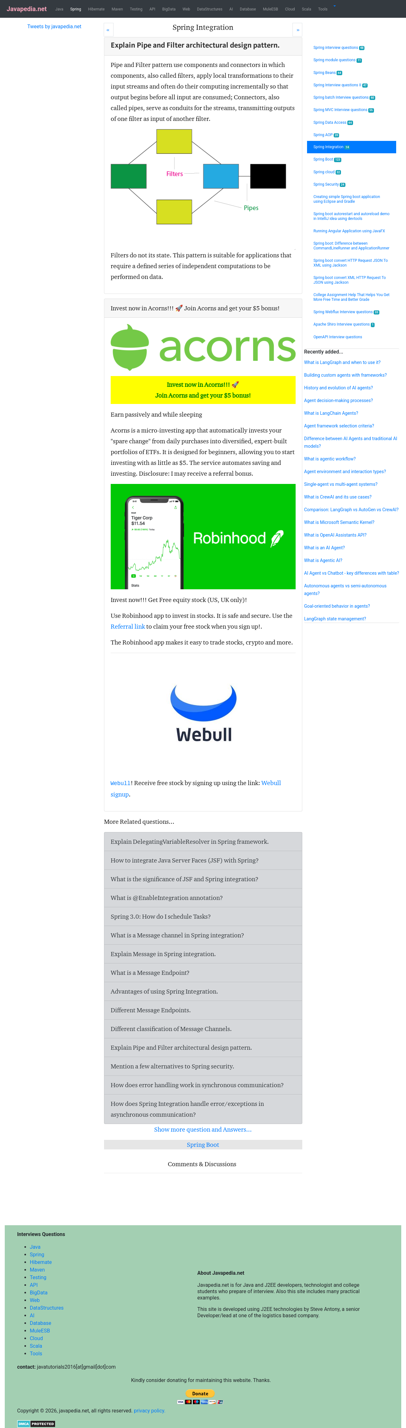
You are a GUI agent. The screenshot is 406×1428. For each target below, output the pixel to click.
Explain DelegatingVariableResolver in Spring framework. (190, 841)
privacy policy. (150, 1411)
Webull (121, 783)
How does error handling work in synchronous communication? (197, 1085)
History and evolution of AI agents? (338, 387)
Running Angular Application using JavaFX (349, 231)
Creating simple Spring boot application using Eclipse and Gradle (346, 199)
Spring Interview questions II (340, 85)
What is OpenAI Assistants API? (335, 535)
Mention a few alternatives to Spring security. (172, 1066)
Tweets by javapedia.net (54, 26)
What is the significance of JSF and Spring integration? (185, 879)
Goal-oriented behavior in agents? (337, 606)
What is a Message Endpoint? (150, 972)
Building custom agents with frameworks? (345, 375)
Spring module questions (337, 60)
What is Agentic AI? (323, 560)
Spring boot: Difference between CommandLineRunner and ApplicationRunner (351, 245)
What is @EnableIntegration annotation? (167, 898)
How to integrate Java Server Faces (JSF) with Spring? (185, 860)
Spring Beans (327, 72)
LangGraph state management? (335, 618)
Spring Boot (203, 1144)
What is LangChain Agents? (331, 413)
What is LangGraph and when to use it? (342, 362)
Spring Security (329, 184)
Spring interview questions (338, 47)
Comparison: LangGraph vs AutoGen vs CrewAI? (351, 509)
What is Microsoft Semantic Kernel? (339, 522)
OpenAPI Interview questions (337, 337)
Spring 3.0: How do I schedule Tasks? (161, 916)
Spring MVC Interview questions (343, 110)
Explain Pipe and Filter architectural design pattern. (181, 1047)
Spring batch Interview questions (344, 97)
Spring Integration (331, 147)
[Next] (297, 29)
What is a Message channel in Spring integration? (177, 935)
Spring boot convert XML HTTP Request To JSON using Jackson (349, 280)
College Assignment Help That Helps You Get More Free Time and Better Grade (351, 297)
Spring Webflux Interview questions (346, 312)
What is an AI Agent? (324, 547)
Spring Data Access (333, 122)
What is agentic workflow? (330, 458)
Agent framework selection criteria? (339, 425)
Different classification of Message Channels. (171, 1029)
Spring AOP (326, 135)
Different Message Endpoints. (151, 1010)
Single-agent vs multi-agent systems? (340, 484)
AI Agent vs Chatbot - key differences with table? (351, 573)
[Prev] (109, 29)
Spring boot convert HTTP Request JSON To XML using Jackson (350, 263)
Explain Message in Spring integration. (163, 954)
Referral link (128, 626)
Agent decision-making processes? (338, 400)
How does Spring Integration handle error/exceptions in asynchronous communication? (187, 1109)
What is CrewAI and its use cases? (338, 496)
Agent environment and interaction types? (345, 471)
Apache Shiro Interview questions (344, 324)
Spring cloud (327, 172)
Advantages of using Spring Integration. (164, 991)
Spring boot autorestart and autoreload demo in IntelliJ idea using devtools (351, 216)
